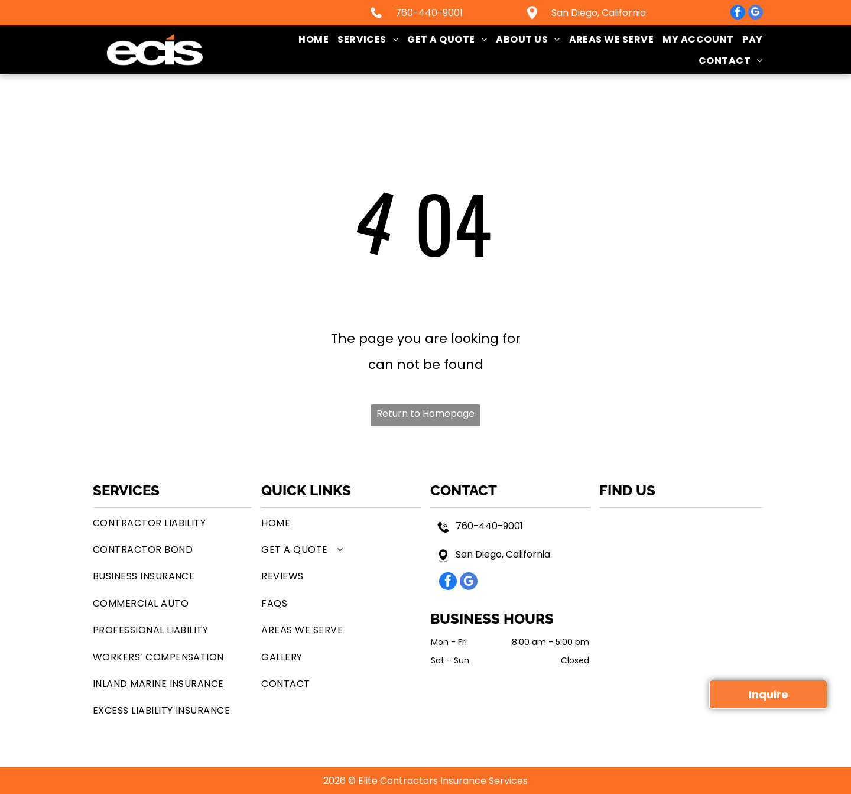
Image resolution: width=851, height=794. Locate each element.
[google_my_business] (755, 13)
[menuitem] (309, 39)
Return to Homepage (425, 413)
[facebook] (737, 13)
